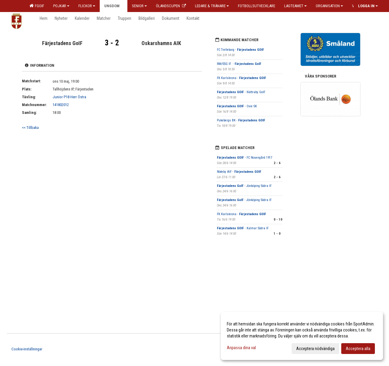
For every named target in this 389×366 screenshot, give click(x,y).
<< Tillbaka (30, 127)
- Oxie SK (237, 106)
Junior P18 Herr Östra (69, 97)
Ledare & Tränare (212, 6)
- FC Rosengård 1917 (244, 158)
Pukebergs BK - (241, 120)
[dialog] (302, 336)
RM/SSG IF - (239, 64)
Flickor (86, 6)
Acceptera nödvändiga (315, 348)
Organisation (329, 6)
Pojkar (61, 6)
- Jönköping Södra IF (244, 186)
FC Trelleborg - (240, 50)
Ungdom (113, 6)
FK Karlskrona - (241, 78)
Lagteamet (295, 6)
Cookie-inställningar (26, 349)
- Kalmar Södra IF (243, 228)
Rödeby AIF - (239, 172)
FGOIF (36, 5)
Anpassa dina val (241, 347)
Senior (139, 6)
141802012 (61, 104)
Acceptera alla (358, 348)
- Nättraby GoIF (241, 92)
